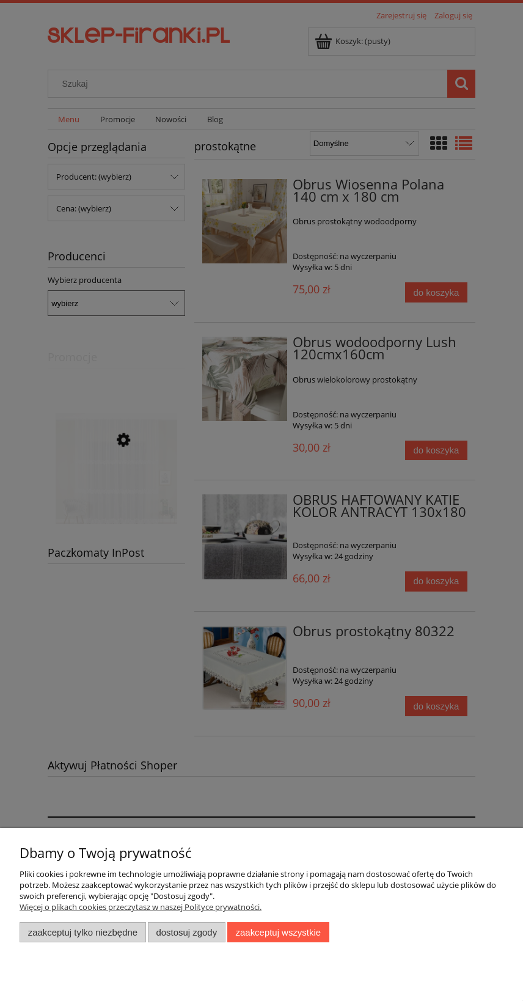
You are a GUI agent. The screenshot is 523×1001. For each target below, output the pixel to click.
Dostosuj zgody (186, 932)
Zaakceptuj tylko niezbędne (82, 932)
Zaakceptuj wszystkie (278, 932)
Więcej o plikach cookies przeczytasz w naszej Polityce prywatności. (141, 906)
